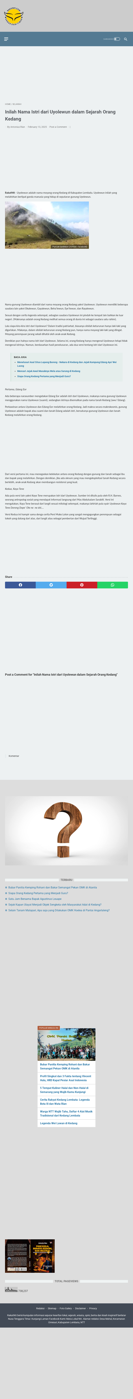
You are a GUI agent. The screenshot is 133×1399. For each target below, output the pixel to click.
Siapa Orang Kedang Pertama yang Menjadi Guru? (44, 374)
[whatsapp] (112, 583)
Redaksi (40, 1308)
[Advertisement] (66, 72)
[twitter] (51, 583)
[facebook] (20, 583)
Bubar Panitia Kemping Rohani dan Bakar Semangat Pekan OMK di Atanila (52, 887)
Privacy (93, 1308)
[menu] (7, 36)
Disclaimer (80, 1308)
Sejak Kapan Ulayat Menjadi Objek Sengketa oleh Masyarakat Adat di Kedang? (54, 904)
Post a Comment (58, 125)
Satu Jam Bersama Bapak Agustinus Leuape (34, 898)
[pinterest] (82, 583)
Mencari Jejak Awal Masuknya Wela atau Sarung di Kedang (48, 369)
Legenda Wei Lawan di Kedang (58, 1122)
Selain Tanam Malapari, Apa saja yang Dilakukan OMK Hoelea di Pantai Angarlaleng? (59, 910)
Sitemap (52, 1308)
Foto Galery (66, 1308)
